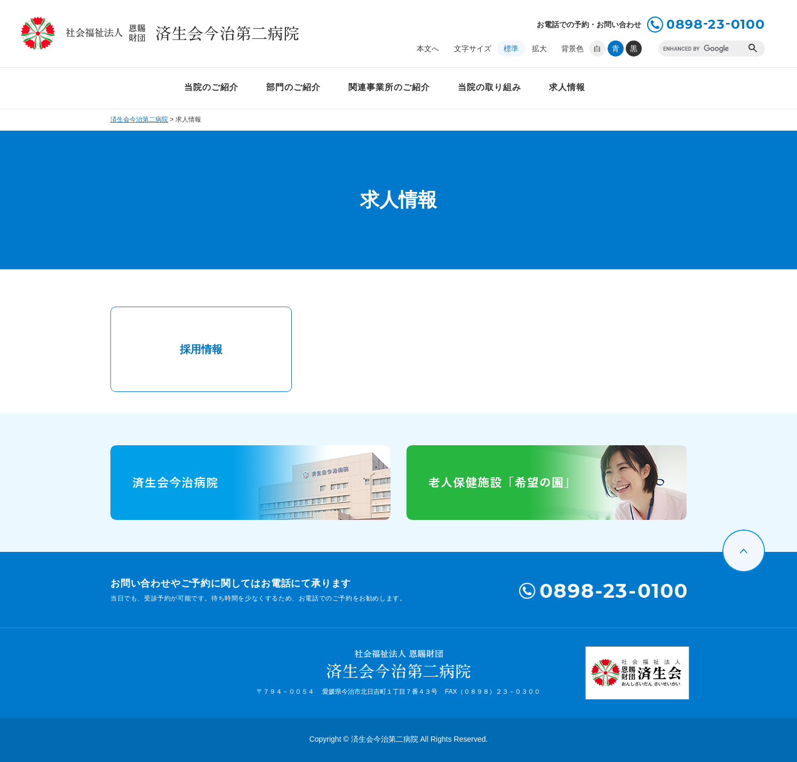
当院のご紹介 (211, 87)
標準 (511, 48)
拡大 (539, 48)
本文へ (428, 48)
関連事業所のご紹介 (389, 87)
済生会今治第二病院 (139, 119)
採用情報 (201, 349)
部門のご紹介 (293, 87)
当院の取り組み (489, 87)
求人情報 (567, 87)
